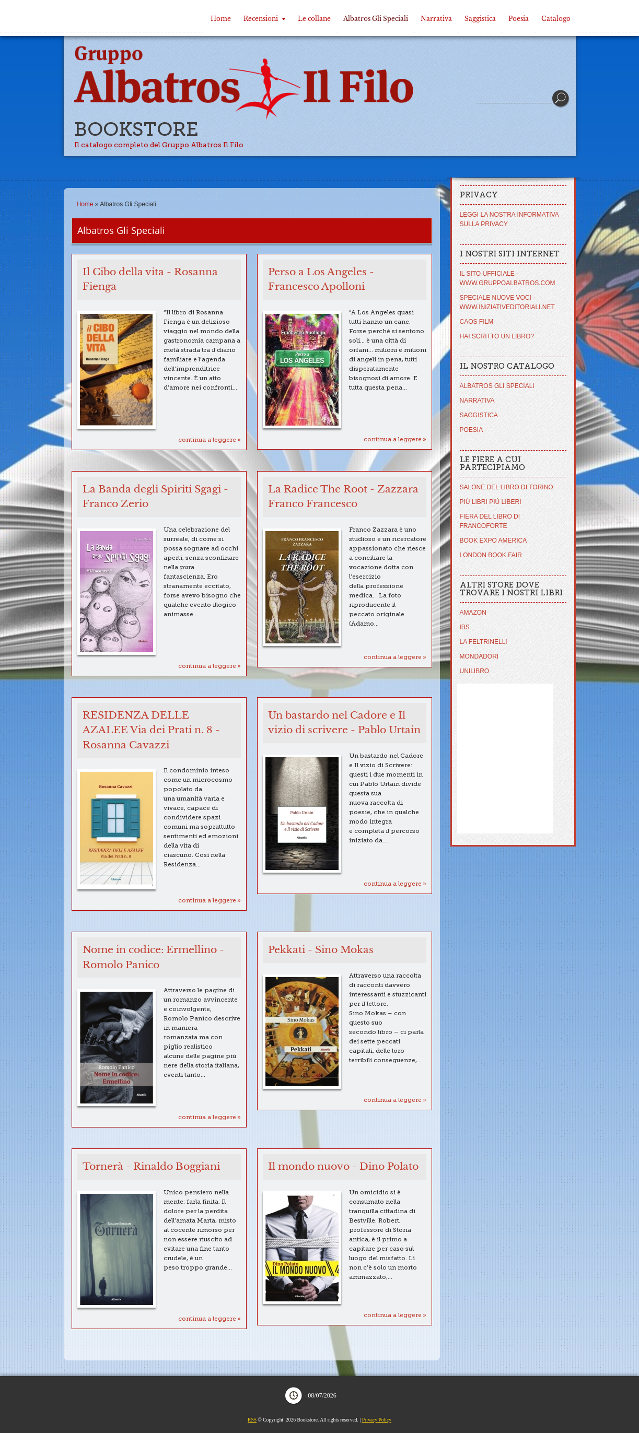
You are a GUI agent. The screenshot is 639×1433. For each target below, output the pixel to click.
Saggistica (480, 18)
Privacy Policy (376, 1420)
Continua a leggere (207, 440)
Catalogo (556, 18)
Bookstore (136, 129)
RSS (252, 1420)
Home (221, 18)
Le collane (314, 18)
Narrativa (436, 18)
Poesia (518, 18)
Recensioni (264, 18)
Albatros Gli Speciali (375, 18)
